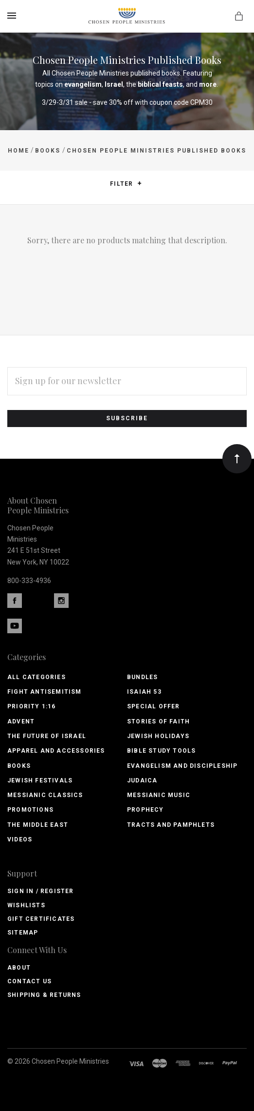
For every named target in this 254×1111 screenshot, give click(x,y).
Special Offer (153, 706)
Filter (126, 184)
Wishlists (26, 905)
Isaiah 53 (144, 691)
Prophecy (145, 809)
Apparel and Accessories (56, 750)
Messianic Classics (45, 795)
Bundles (142, 677)
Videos (19, 839)
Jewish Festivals (40, 780)
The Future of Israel (46, 736)
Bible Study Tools (161, 750)
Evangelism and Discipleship (182, 765)
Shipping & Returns (44, 995)
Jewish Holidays (158, 736)
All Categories (36, 677)
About (19, 967)
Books (19, 765)
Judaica (142, 780)
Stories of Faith (158, 721)
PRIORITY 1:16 (31, 706)
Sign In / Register (40, 891)
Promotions (30, 809)
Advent (21, 721)
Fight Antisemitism (44, 691)
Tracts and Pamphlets (171, 824)
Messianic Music (158, 795)
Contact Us (29, 981)
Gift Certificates (40, 919)
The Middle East (37, 824)
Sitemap (22, 932)
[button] (139, 183)
